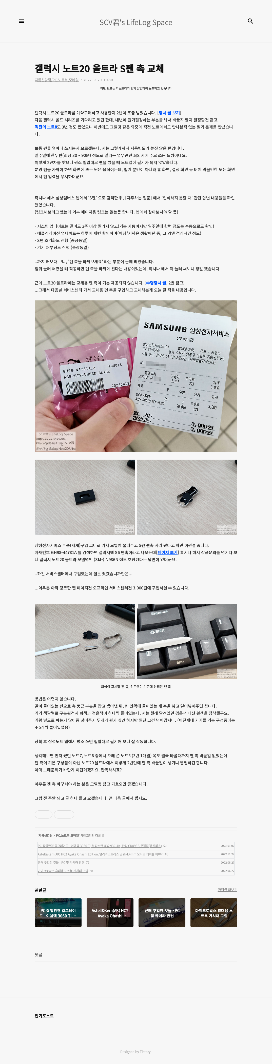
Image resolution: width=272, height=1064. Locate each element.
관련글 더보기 (228, 889)
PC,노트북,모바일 (67, 835)
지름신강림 (45, 835)
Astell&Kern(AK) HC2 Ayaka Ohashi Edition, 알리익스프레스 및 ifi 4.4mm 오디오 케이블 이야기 (101, 854)
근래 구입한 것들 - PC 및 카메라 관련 (61, 862)
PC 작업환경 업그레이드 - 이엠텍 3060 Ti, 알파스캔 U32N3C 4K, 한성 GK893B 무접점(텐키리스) (100, 846)
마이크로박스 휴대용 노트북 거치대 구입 (63, 871)
